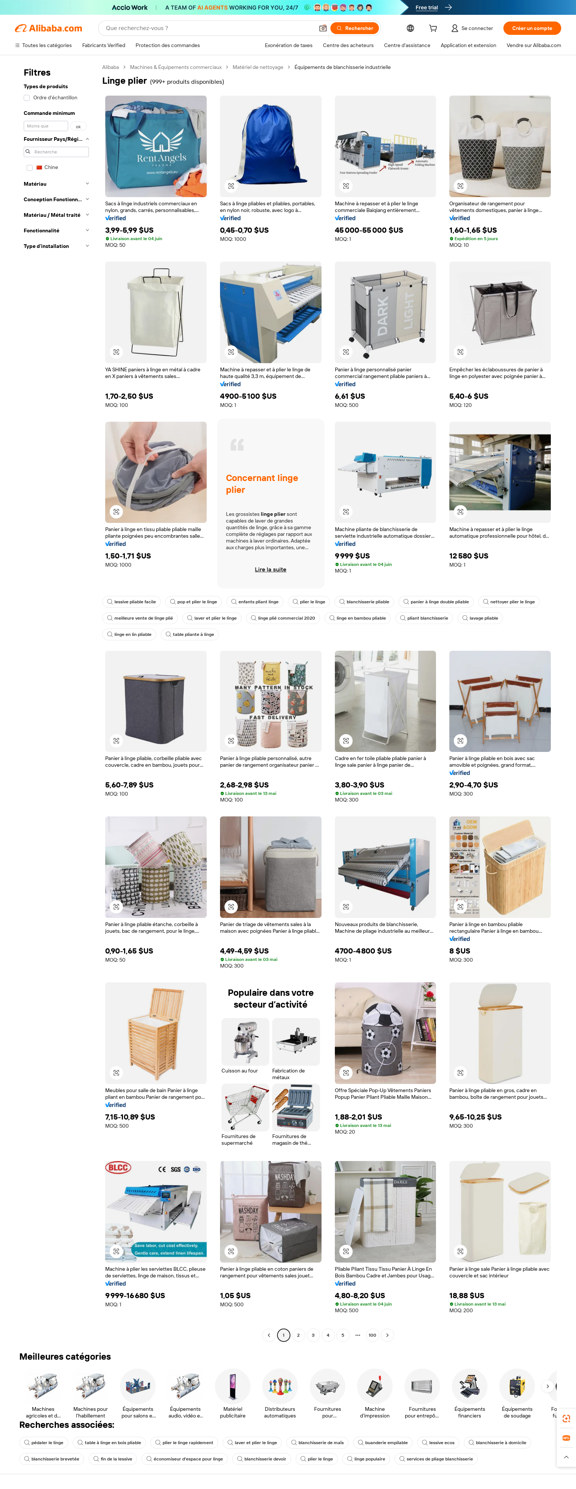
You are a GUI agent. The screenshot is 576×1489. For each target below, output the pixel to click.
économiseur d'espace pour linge (184, 1459)
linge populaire (366, 1459)
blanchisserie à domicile (497, 1443)
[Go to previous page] (269, 1335)
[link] (566, 1418)
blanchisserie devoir (261, 1459)
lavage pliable (480, 618)
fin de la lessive (112, 1459)
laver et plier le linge (212, 618)
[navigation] (56, 702)
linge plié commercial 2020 (283, 618)
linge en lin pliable (129, 634)
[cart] (434, 29)
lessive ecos (438, 1443)
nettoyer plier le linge (509, 602)
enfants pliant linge (255, 602)
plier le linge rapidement (184, 1443)
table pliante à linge (190, 634)
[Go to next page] (387, 1335)
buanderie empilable (383, 1443)
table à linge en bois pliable (109, 1443)
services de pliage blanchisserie (436, 1459)
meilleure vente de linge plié (140, 618)
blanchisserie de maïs (317, 1443)
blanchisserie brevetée (51, 1459)
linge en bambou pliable (357, 618)
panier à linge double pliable (436, 602)
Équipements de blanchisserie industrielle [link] (342, 67)
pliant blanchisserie (424, 618)
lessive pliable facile (131, 602)
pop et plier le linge (193, 602)
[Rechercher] (354, 28)
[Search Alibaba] (209, 28)
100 (372, 1335)
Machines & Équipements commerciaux (176, 67)
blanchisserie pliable (364, 602)
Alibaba (110, 67)
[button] (323, 28)
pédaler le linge (43, 1443)
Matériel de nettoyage (258, 67)
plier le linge (309, 602)
